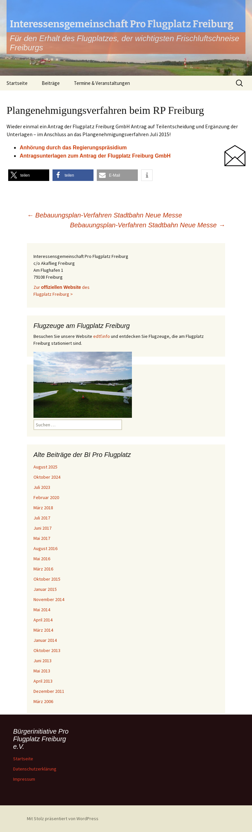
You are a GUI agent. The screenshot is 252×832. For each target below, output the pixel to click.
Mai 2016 (41, 559)
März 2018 (43, 508)
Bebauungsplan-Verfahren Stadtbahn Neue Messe (104, 215)
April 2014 (42, 620)
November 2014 (48, 599)
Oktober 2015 (46, 579)
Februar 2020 (46, 497)
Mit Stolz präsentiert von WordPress (62, 818)
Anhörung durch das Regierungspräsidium (73, 147)
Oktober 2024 (46, 477)
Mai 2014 (41, 610)
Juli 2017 (41, 518)
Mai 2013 (41, 671)
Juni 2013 (42, 661)
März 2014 (43, 630)
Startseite (17, 83)
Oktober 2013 (46, 650)
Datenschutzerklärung (34, 769)
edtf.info (101, 336)
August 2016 (45, 548)
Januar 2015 (45, 589)
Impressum (24, 779)
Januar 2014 (45, 640)
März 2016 (43, 569)
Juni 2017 (42, 528)
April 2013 (42, 681)
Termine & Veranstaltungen (102, 83)
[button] (28, 175)
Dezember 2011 (48, 691)
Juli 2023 (41, 487)
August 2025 (45, 467)
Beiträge (51, 83)
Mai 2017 (41, 538)
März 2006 (43, 701)
